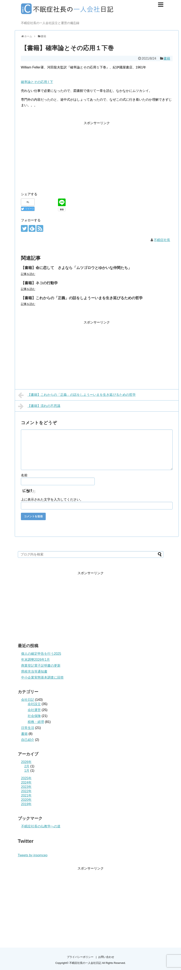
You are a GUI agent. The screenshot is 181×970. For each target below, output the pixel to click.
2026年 (26, 762)
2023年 (26, 787)
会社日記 (27, 699)
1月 (27, 770)
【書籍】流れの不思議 (39, 406)
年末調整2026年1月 (35, 659)
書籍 (167, 58)
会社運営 (34, 710)
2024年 (26, 782)
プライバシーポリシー (80, 956)
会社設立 (34, 704)
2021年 (26, 795)
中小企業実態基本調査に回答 (42, 677)
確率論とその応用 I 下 (37, 82)
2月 (27, 766)
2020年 (26, 799)
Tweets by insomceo (33, 855)
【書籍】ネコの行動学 (39, 283)
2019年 (26, 804)
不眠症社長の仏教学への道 (40, 826)
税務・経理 (36, 722)
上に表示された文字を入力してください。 (52, 499)
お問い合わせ (106, 956)
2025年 (26, 778)
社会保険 (34, 716)
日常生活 (27, 728)
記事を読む (28, 274)
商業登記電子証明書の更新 (40, 665)
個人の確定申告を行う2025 (41, 653)
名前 (24, 475)
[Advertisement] (55, 155)
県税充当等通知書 (34, 671)
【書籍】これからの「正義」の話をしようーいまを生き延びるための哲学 (82, 298)
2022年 (26, 791)
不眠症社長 (162, 240)
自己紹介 (27, 739)
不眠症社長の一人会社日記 (85, 962)
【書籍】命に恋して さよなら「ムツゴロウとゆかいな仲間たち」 (76, 268)
